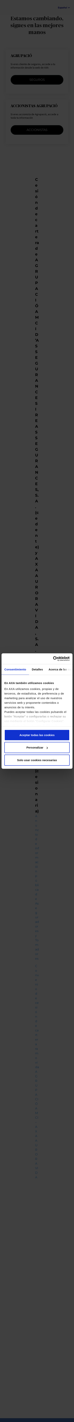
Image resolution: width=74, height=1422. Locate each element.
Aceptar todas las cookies (36, 734)
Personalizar (37, 747)
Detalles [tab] (37, 669)
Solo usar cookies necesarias (37, 760)
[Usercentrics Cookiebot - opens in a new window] (53, 658)
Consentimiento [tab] (15, 669)
